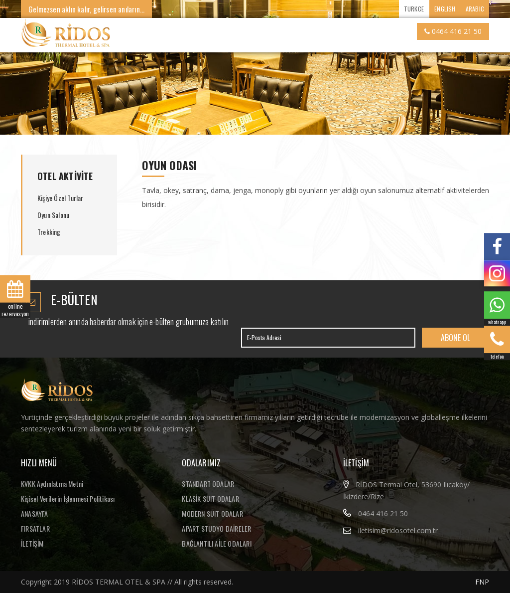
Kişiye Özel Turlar (60, 198)
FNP (482, 582)
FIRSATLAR (35, 528)
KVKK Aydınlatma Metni (52, 483)
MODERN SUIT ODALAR (212, 513)
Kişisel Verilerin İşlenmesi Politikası (68, 498)
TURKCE (414, 8)
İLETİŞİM (32, 543)
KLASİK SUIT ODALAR (210, 498)
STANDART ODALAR (208, 483)
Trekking (49, 231)
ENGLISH (444, 8)
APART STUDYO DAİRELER (216, 528)
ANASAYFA (34, 513)
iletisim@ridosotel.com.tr (398, 530)
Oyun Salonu (53, 214)
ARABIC (475, 8)
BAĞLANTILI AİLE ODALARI (217, 543)
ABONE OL (455, 338)
